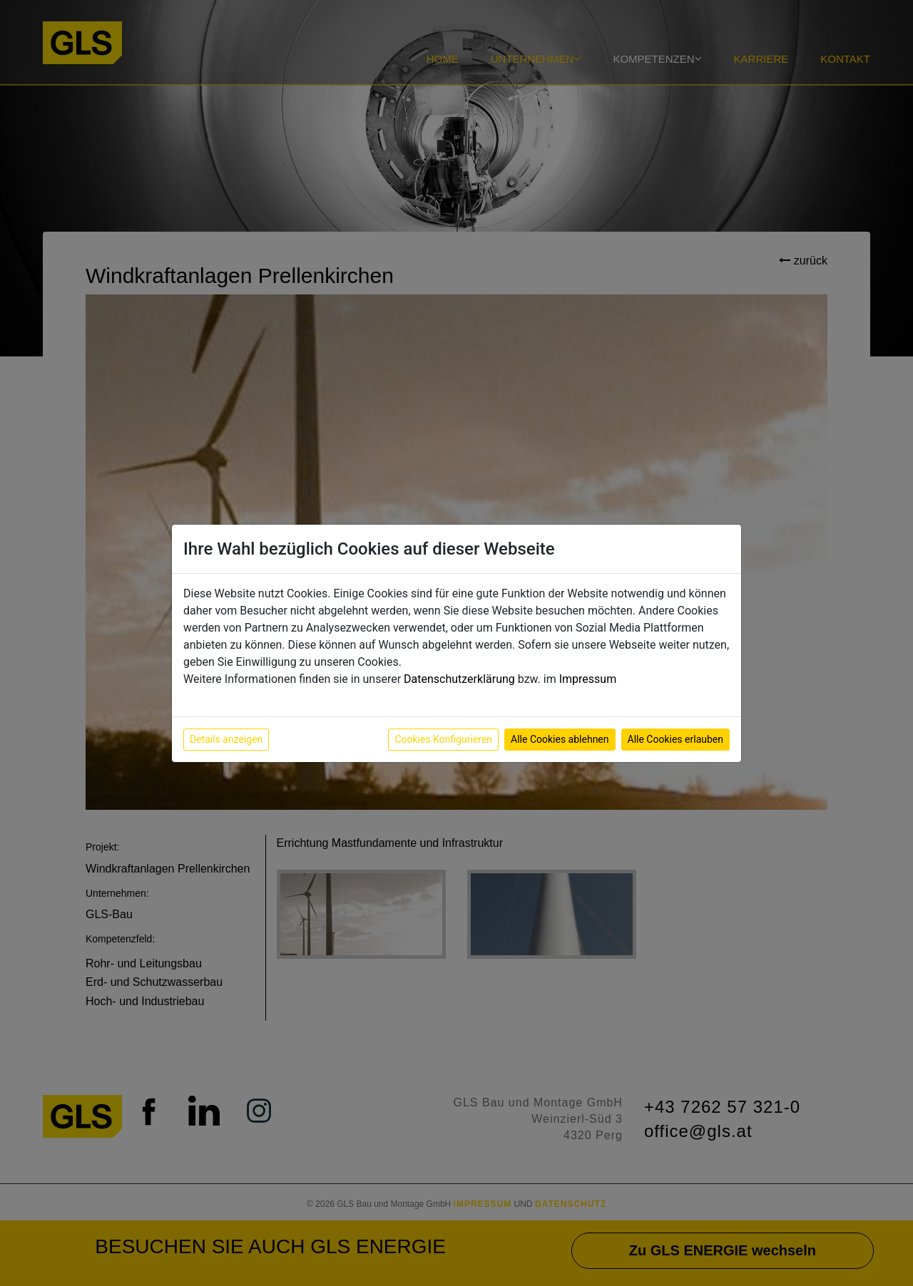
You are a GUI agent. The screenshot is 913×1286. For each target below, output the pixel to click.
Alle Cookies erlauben (675, 739)
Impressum (588, 679)
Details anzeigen (226, 739)
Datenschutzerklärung (459, 679)
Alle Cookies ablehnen (559, 739)
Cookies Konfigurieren (443, 739)
